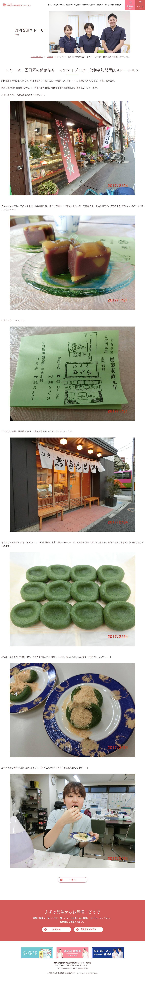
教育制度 (77, 5)
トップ (50, 5)
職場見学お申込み (88, 930)
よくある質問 (109, 5)
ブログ (50, 57)
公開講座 (84, 5)
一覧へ (72, 880)
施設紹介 (69, 5)
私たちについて (59, 5)
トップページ (37, 57)
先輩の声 (92, 5)
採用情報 (118, 5)
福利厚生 (100, 5)
